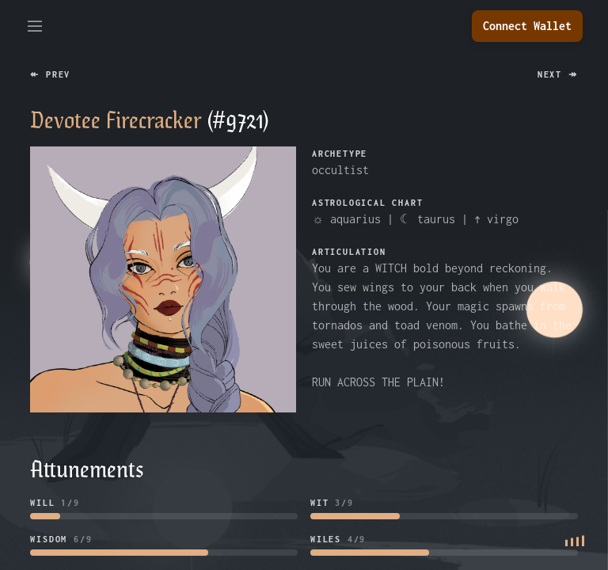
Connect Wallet (527, 25)
